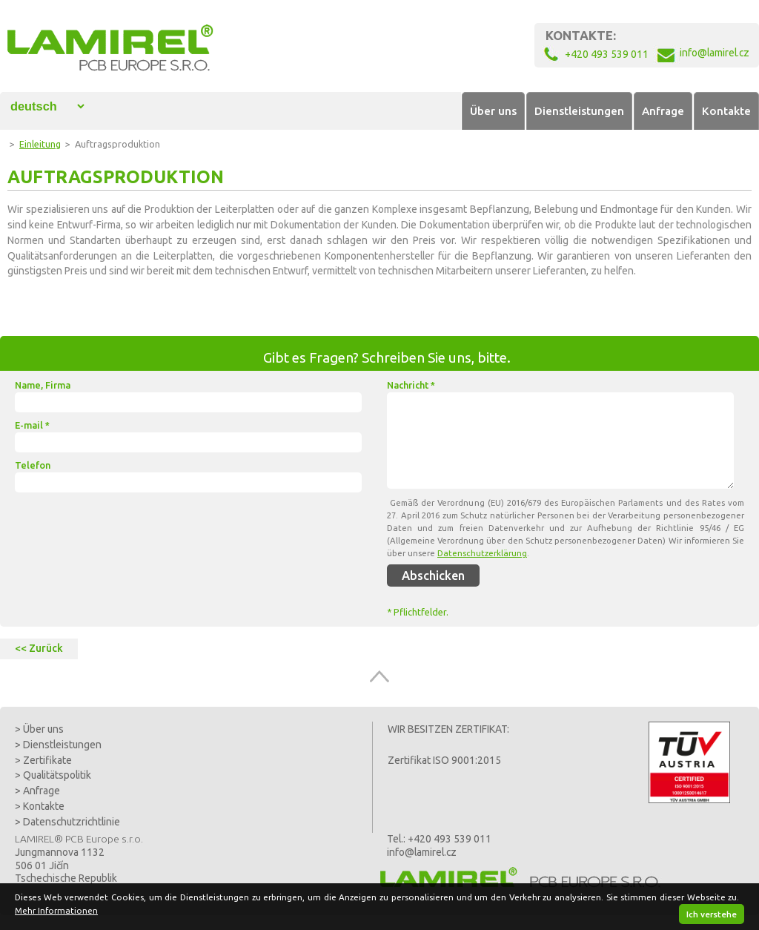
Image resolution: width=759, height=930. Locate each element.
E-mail (32, 425)
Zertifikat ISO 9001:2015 (444, 760)
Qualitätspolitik (57, 775)
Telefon (32, 465)
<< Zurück (39, 648)
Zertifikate (47, 760)
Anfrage (663, 111)
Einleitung (40, 144)
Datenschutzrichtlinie (71, 822)
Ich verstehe (711, 914)
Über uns (493, 111)
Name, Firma (42, 385)
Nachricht (411, 385)
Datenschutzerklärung (482, 553)
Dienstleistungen (579, 111)
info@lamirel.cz (422, 852)
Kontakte (726, 111)
